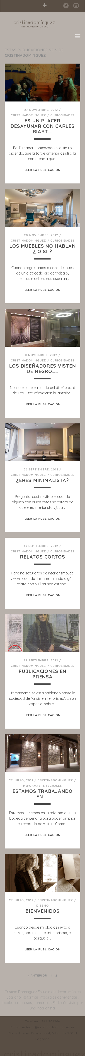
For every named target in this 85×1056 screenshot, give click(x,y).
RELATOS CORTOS (42, 557)
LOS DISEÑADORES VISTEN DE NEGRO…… (42, 368)
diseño (42, 905)
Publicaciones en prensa (42, 674)
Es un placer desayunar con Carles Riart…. (42, 126)
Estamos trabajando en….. (42, 793)
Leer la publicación (42, 170)
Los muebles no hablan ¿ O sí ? (42, 248)
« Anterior (37, 975)
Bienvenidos (42, 911)
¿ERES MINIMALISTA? (42, 480)
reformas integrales (42, 785)
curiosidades (62, 115)
